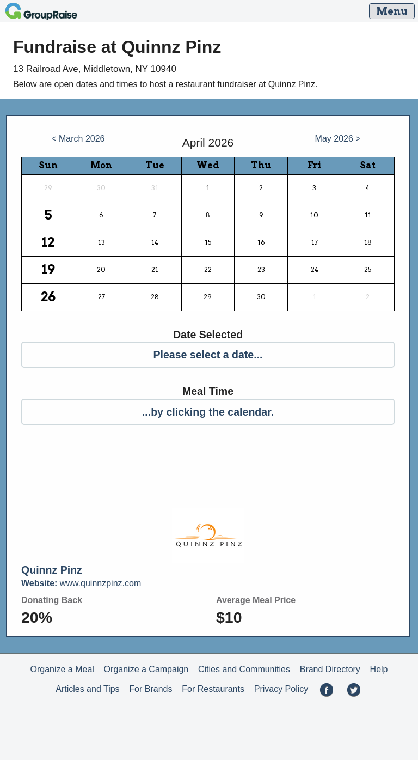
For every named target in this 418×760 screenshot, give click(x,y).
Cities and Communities (244, 669)
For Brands (150, 689)
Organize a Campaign (146, 669)
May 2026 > (338, 138)
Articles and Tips (87, 689)
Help (379, 669)
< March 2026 (77, 138)
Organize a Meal (62, 669)
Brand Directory (330, 669)
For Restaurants (213, 689)
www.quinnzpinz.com (81, 583)
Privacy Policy (281, 689)
